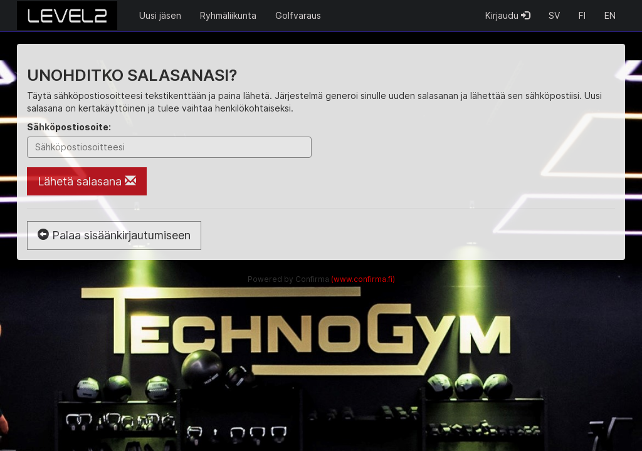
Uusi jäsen (160, 15)
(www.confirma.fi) (363, 279)
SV (554, 15)
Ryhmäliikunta (228, 15)
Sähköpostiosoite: (69, 127)
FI (582, 15)
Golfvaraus (298, 15)
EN (610, 15)
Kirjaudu (507, 15)
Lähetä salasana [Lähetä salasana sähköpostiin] (87, 181)
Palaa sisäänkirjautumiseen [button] (114, 235)
